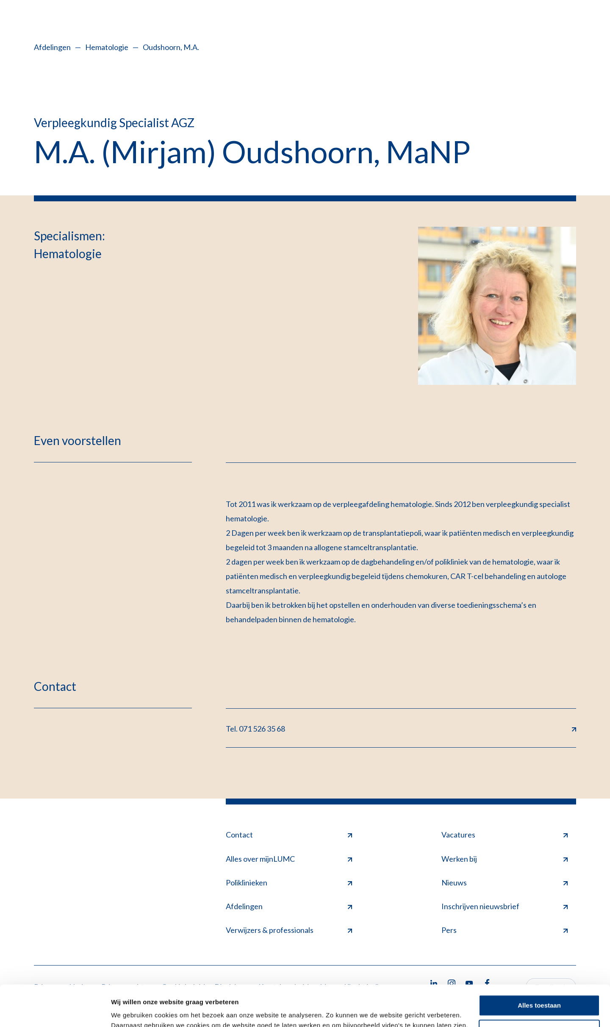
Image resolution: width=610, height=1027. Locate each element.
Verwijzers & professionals (289, 930)
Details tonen (131, 1010)
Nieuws (504, 882)
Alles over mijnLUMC (289, 858)
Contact (289, 834)
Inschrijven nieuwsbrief (504, 906)
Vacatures (504, 834)
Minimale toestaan (539, 991)
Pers (504, 930)
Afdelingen (52, 47)
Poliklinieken (289, 882)
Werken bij (504, 858)
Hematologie (106, 47)
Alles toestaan (539, 967)
